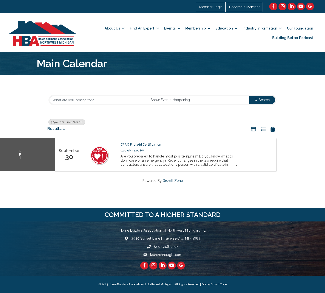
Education (224, 28)
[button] (253, 129)
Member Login (210, 7)
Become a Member (244, 7)
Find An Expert (142, 28)
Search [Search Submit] (262, 100)
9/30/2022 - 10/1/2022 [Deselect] (66, 122)
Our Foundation (300, 28)
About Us (112, 28)
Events (170, 28)
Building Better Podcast (292, 38)
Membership (195, 28)
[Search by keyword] (99, 100)
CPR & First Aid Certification (141, 144)
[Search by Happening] (199, 100)
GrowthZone (172, 181)
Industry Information (260, 28)
